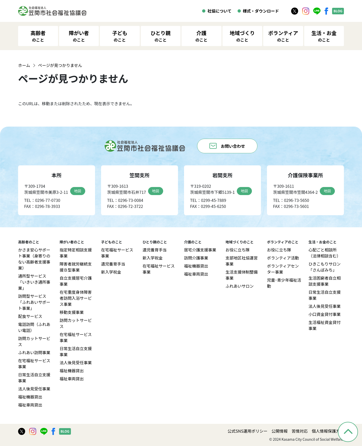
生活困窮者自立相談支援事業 (324, 281)
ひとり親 (160, 36)
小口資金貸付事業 (324, 314)
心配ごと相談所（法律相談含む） (324, 253)
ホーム (24, 65)
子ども (119, 36)
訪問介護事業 (196, 258)
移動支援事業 (72, 312)
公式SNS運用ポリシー (247, 431)
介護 (201, 36)
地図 (77, 190)
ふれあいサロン (239, 286)
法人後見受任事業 (34, 389)
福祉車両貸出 (30, 405)
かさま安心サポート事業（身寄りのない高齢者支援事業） (34, 259)
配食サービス (30, 316)
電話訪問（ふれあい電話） (34, 327)
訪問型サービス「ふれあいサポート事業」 (34, 302)
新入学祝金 (111, 272)
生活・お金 (324, 36)
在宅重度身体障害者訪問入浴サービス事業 (76, 298)
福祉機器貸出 (30, 397)
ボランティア (283, 36)
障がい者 (79, 36)
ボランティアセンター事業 (283, 269)
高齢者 (38, 36)
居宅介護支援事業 (200, 250)
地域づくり (242, 36)
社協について (219, 11)
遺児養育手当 (113, 264)
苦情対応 (300, 431)
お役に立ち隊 (237, 250)
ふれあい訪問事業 (34, 352)
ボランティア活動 (283, 258)
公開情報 (280, 431)
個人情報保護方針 (328, 431)
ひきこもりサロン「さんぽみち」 (324, 267)
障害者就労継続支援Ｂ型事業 (76, 267)
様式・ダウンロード (261, 11)
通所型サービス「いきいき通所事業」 (34, 282)
